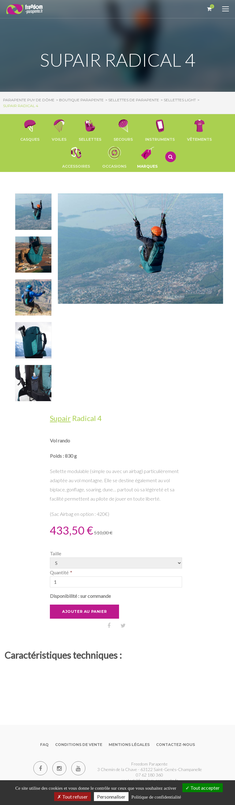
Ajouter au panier (84, 611)
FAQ (44, 744)
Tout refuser (72, 796)
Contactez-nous (175, 744)
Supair (60, 418)
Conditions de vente (78, 744)
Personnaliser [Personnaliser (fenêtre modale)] (111, 796)
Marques (147, 157)
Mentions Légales (129, 744)
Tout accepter (202, 788)
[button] (30, 130)
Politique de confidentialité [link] (156, 797)
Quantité (59, 572)
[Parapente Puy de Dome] (24, 9)
